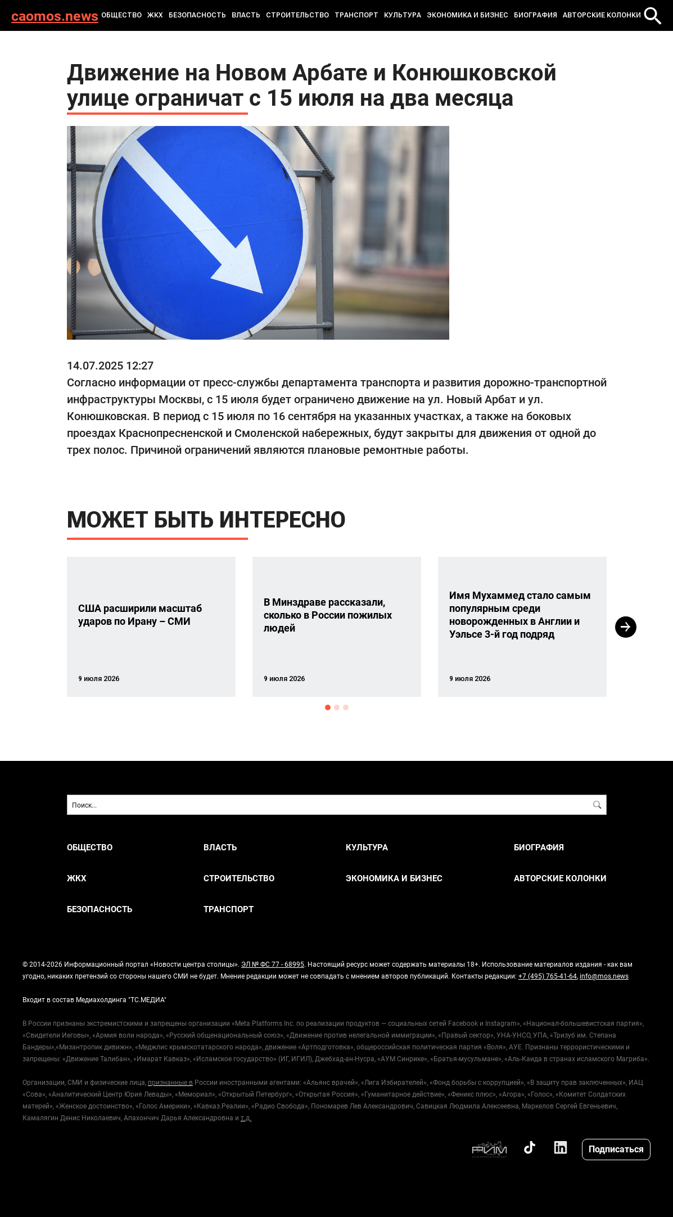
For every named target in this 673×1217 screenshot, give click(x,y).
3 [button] (346, 707)
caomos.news (54, 15)
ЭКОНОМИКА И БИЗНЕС (467, 15)
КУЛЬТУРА (402, 15)
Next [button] (625, 627)
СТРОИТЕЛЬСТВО (297, 15)
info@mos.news (604, 975)
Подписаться (616, 1149)
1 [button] (328, 707)
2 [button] (337, 707)
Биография (535, 15)
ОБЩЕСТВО (121, 15)
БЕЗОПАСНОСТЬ (197, 15)
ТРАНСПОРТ (356, 15)
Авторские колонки (602, 15)
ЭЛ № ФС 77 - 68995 (272, 963)
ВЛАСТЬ (246, 15)
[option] (151, 627)
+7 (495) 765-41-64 (547, 975)
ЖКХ (155, 15)
